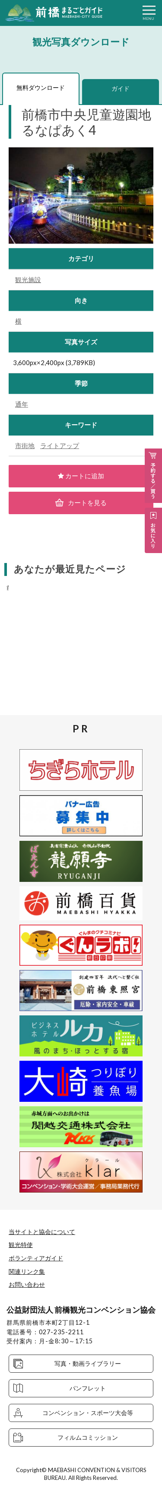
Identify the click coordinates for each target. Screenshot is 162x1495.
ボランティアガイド (36, 1258)
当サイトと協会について (42, 1231)
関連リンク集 (27, 1271)
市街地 (25, 445)
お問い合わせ (27, 1284)
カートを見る (81, 502)
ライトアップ (59, 445)
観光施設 (28, 279)
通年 (21, 404)
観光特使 (21, 1244)
